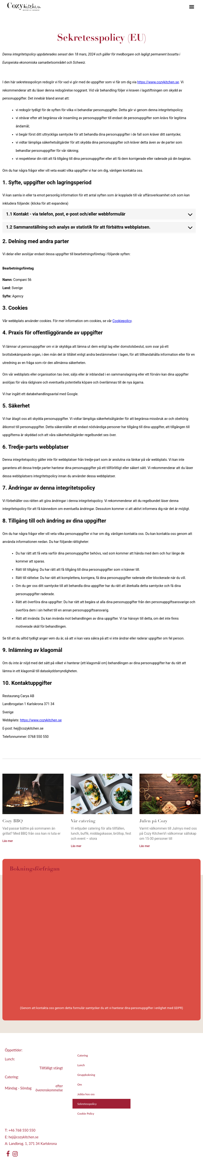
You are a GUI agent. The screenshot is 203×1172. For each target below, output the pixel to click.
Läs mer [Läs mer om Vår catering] (76, 846)
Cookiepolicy (121, 321)
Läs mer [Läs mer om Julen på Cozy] (144, 846)
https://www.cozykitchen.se (158, 82)
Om (79, 1084)
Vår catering (83, 821)
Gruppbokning (86, 1074)
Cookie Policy (85, 1113)
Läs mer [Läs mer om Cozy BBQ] (7, 841)
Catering (82, 1055)
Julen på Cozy (153, 821)
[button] (192, 7)
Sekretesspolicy (87, 1103)
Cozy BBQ (12, 821)
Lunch (81, 1065)
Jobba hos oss (85, 1094)
